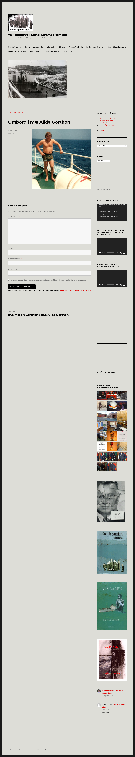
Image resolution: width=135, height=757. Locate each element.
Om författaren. (14, 47)
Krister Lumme (107, 689)
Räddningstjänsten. (94, 47)
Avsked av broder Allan (17, 51)
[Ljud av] (121, 251)
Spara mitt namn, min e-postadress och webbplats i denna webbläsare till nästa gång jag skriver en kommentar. (48, 280)
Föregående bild (14, 112)
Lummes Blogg (36, 51)
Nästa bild (25, 112)
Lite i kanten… (103, 127)
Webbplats (13, 269)
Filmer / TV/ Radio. (76, 47)
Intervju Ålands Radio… (106, 124)
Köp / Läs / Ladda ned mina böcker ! (39, 47)
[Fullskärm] (124, 251)
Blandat (62, 47)
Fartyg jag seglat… (53, 51)
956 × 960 (11, 133)
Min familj (68, 51)
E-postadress (15, 259)
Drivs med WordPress (45, 748)
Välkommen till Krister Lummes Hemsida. (40, 34)
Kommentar (14, 216)
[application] (112, 210)
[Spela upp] (100, 251)
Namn (11, 248)
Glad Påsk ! (102, 122)
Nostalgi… (102, 129)
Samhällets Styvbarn (117, 47)
